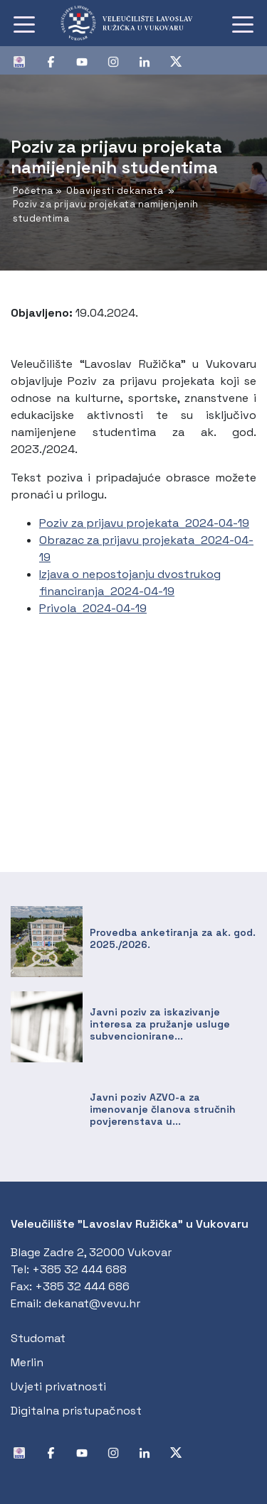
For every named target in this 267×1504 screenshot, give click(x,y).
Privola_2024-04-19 (93, 608)
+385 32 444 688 (79, 1269)
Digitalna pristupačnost (76, 1410)
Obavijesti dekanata (115, 191)
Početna (33, 191)
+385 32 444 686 (82, 1286)
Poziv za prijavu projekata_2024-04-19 (144, 523)
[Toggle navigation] (24, 23)
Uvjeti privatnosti (58, 1386)
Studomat (38, 1338)
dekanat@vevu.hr (92, 1303)
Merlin (27, 1362)
